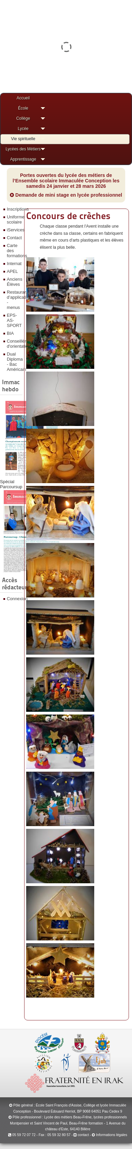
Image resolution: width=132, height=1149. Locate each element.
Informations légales (111, 1135)
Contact (14, 237)
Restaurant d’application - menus (14, 300)
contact (81, 1135)
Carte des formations (14, 250)
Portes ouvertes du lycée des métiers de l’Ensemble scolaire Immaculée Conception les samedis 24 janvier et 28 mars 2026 (66, 181)
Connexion (14, 598)
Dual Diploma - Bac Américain (14, 361)
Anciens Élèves (14, 282)
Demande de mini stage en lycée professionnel (66, 195)
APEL (12, 271)
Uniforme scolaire (14, 219)
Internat (14, 263)
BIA (10, 333)
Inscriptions (14, 209)
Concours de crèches (68, 215)
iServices (14, 229)
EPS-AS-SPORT (14, 320)
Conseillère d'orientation (14, 344)
